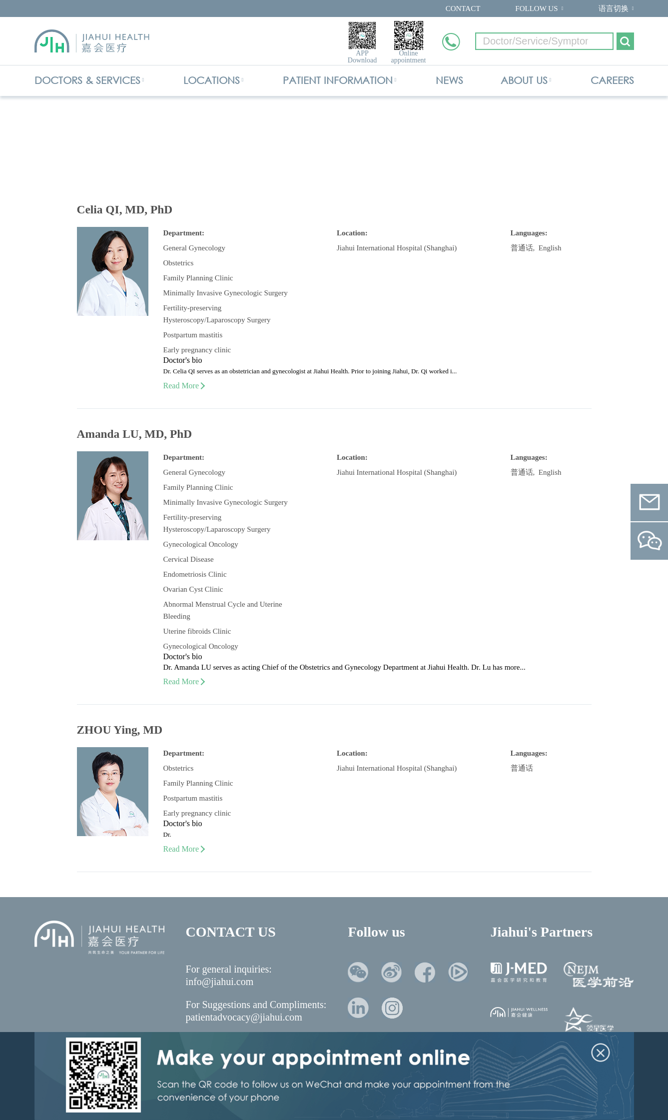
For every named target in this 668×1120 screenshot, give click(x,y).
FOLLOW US (536, 8)
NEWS (449, 80)
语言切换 (614, 8)
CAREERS (612, 80)
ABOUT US (524, 80)
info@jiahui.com (220, 981)
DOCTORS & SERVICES (87, 80)
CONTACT (463, 8)
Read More (183, 385)
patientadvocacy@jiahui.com (244, 1017)
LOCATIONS (211, 80)
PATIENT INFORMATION (338, 80)
